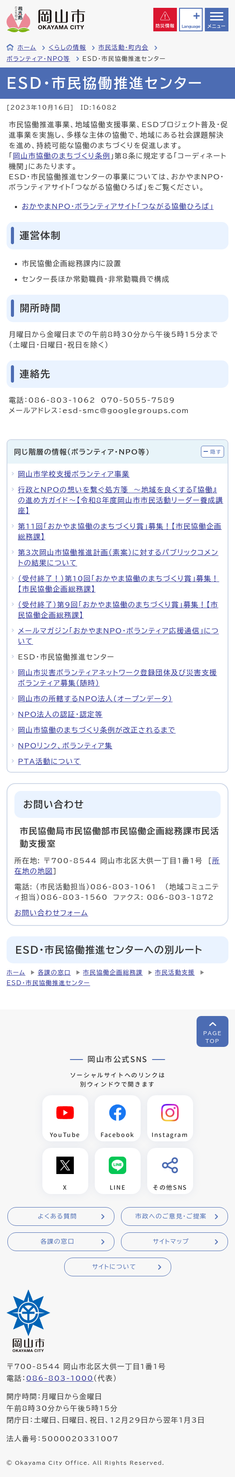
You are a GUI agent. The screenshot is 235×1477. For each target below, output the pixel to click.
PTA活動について (49, 761)
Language (191, 26)
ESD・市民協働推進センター (48, 983)
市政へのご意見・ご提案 (171, 1216)
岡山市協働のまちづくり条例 (62, 155)
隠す (215, 451)
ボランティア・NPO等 (38, 59)
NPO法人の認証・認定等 (60, 714)
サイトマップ (171, 1241)
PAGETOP (212, 1036)
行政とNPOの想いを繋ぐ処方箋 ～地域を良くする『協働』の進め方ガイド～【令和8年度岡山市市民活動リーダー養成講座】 (120, 500)
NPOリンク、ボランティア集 (65, 745)
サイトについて (114, 1267)
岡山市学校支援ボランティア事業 (74, 474)
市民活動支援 (175, 972)
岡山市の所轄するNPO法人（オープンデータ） (95, 698)
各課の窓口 (54, 972)
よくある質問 (57, 1216)
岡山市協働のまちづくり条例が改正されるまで (97, 730)
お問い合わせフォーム (51, 912)
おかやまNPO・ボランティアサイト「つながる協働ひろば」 (118, 206)
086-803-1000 (59, 1378)
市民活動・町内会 (123, 47)
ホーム (26, 47)
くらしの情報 (67, 47)
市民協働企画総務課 (113, 972)
